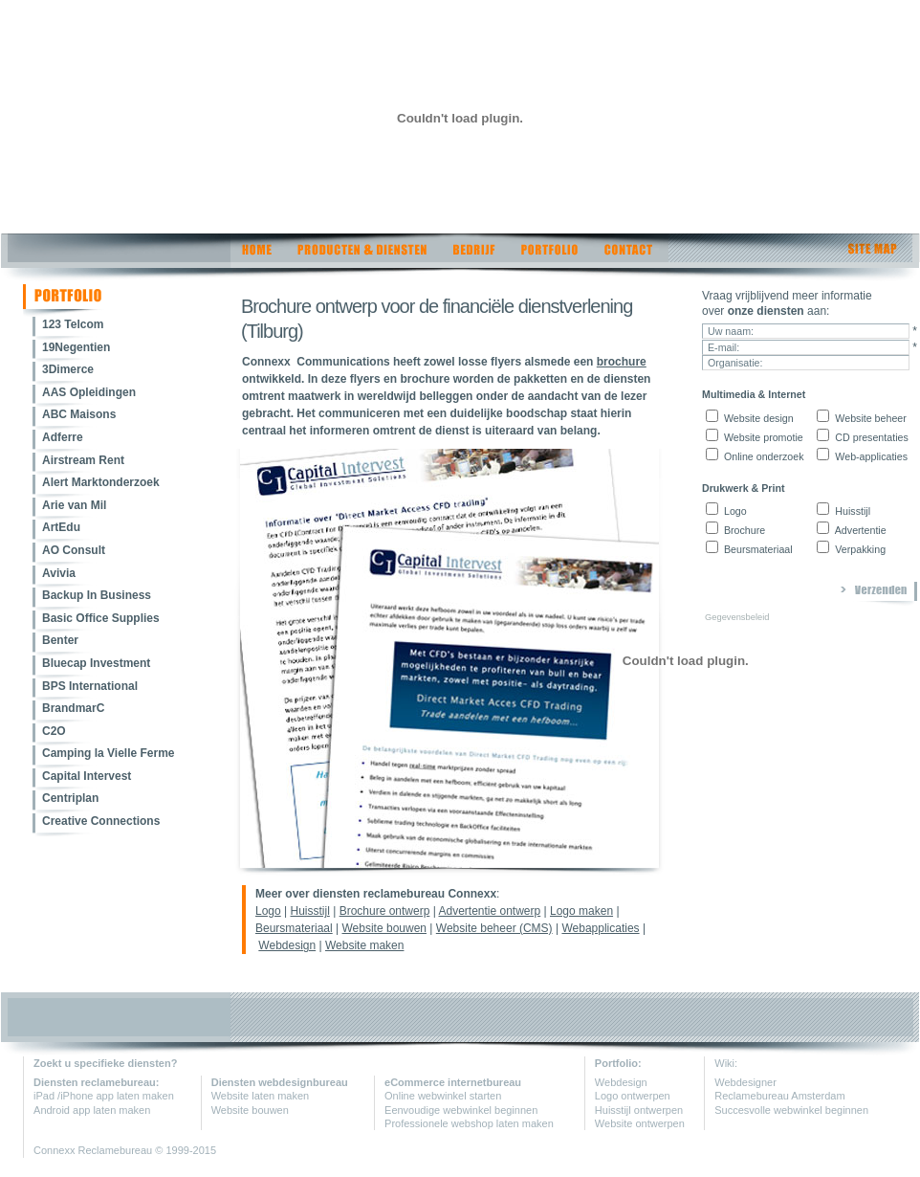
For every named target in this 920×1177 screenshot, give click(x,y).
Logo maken (581, 911)
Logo (268, 911)
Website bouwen (384, 928)
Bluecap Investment (96, 663)
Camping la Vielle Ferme (108, 753)
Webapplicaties (600, 928)
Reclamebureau (117, 1150)
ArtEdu (61, 527)
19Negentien (76, 347)
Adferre (62, 437)
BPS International (90, 686)
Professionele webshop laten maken (469, 1123)
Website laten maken (260, 1095)
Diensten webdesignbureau (279, 1082)
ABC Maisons (79, 414)
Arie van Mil (74, 505)
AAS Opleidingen (89, 392)
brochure (621, 361)
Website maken (364, 945)
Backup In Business (96, 595)
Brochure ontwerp (385, 911)
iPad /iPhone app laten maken (103, 1095)
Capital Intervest (86, 776)
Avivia (59, 573)
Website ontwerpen (640, 1123)
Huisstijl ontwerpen (639, 1110)
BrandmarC (73, 708)
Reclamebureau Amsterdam (779, 1095)
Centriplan (70, 798)
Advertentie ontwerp (489, 911)
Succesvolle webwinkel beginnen (791, 1110)
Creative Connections (101, 821)
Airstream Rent (83, 460)
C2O (54, 731)
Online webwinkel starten (442, 1095)
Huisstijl (310, 911)
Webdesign (287, 945)
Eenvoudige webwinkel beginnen (460, 1110)
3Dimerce (68, 369)
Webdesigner (745, 1082)
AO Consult (73, 550)
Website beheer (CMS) (494, 928)
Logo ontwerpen (632, 1095)
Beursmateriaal (294, 928)
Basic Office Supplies (101, 618)
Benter (60, 640)
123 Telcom (72, 324)
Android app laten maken (91, 1110)
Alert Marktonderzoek (101, 482)
